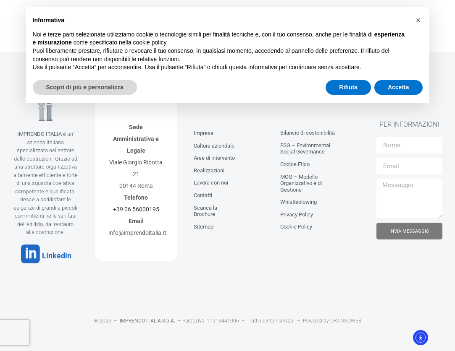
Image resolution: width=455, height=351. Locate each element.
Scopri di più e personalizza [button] (85, 87)
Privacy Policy (296, 212)
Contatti (203, 193)
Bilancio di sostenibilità (307, 130)
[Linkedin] (28, 252)
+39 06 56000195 (136, 207)
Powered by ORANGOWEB (332, 317)
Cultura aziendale (214, 143)
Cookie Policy (296, 224)
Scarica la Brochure (205, 208)
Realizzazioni (209, 168)
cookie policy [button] (149, 42)
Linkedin (52, 253)
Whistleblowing (298, 200)
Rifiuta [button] (348, 87)
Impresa (203, 131)
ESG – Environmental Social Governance (305, 146)
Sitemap (203, 224)
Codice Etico (295, 162)
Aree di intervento (214, 156)
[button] (418, 20)
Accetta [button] (398, 87)
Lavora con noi (211, 180)
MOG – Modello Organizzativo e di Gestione (301, 180)
